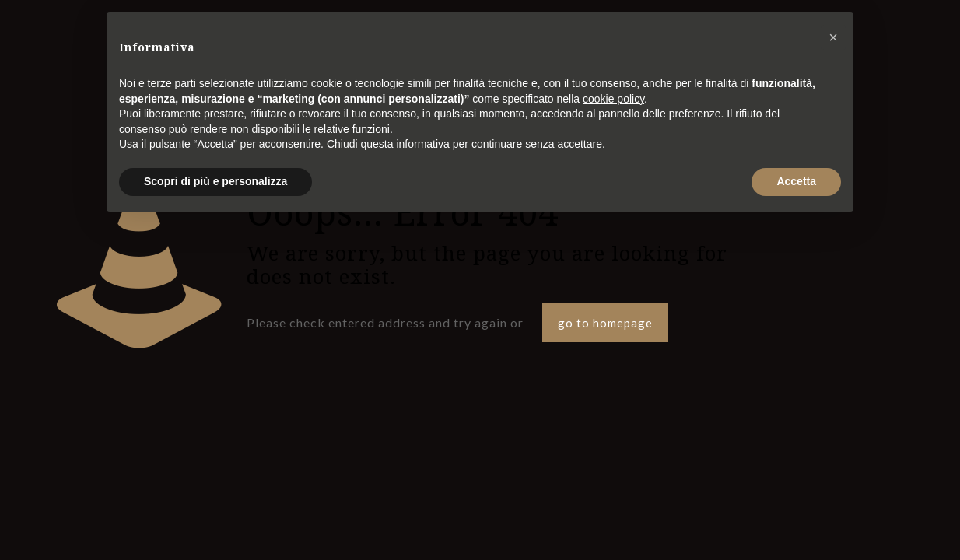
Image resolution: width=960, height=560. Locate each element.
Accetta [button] (796, 181)
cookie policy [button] (613, 99)
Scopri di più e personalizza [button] (215, 181)
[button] (833, 37)
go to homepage (605, 323)
